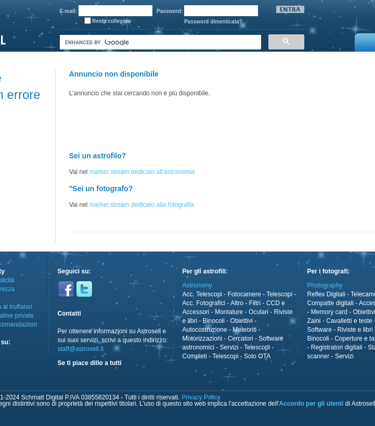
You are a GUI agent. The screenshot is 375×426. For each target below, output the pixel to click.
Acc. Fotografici (204, 303)
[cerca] (159, 42)
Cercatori (240, 338)
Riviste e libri (355, 329)
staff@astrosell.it (81, 349)
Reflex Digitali (326, 294)
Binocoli (214, 320)
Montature (229, 312)
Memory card (329, 312)
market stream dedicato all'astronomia (142, 172)
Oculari (258, 312)
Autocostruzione (205, 329)
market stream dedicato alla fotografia (141, 204)
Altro (236, 303)
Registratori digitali (337, 347)
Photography (325, 285)
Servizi (229, 347)
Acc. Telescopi (202, 294)
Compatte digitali (330, 303)
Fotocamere (244, 294)
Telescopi (279, 294)
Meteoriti (244, 329)
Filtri (255, 303)
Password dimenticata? (213, 21)
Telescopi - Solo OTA (241, 356)
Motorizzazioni (203, 338)
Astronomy (197, 285)
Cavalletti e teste (349, 320)
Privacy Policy (201, 397)
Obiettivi (241, 320)
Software (319, 329)
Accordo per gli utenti (311, 403)
